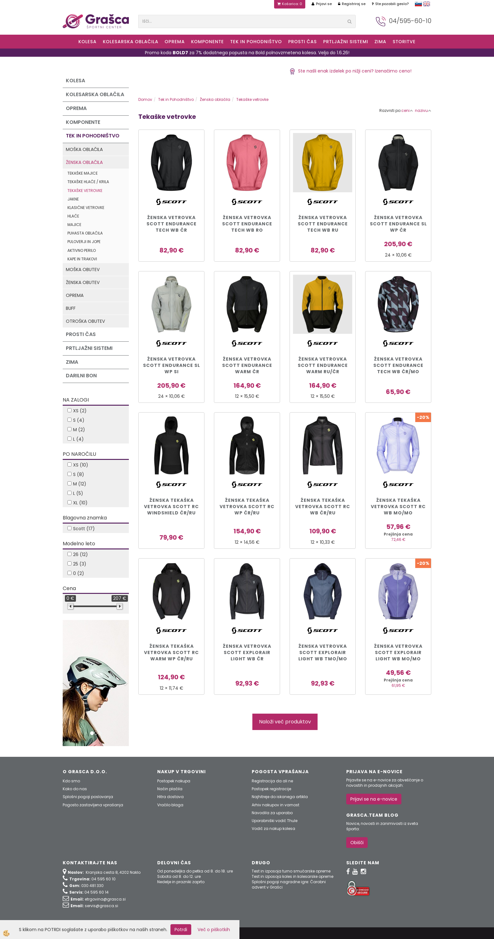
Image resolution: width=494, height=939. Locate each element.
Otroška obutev (85, 321)
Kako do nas (75, 788)
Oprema (175, 41)
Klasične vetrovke (85, 207)
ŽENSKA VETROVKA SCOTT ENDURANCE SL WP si (171, 365)
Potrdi (181, 929)
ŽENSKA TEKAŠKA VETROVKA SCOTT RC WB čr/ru (322, 506)
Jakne (73, 199)
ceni (407, 110)
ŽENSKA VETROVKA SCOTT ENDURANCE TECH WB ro (247, 223)
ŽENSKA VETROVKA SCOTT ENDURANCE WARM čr (247, 365)
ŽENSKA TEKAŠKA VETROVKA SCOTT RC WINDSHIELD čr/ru (171, 506)
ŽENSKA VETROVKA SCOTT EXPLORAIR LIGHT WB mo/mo (398, 652)
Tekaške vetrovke (84, 190)
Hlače (73, 216)
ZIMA (381, 41)
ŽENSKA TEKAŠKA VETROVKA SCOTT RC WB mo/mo (398, 506)
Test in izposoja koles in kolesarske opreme (292, 876)
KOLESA (87, 41)
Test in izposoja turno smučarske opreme (291, 871)
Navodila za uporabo (272, 812)
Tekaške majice (82, 173)
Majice (74, 224)
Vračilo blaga (170, 805)
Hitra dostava (170, 796)
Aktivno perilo (81, 250)
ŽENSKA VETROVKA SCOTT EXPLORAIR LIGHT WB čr (247, 652)
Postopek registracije (271, 788)
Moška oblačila (84, 149)
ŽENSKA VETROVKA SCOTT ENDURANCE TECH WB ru (323, 223)
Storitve (404, 41)
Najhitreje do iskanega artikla (280, 796)
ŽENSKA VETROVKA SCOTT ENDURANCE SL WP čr (398, 223)
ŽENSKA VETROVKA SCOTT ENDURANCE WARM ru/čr (323, 365)
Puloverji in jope (84, 241)
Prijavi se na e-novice (373, 799)
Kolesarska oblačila (130, 41)
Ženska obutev (83, 282)
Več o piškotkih (214, 929)
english (426, 3)
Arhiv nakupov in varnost (275, 805)
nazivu (423, 110)
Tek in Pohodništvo (256, 41)
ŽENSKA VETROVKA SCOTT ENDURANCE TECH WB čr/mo (398, 365)
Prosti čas (302, 41)
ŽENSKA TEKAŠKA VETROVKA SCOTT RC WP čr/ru (247, 506)
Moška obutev (83, 269)
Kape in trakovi (82, 259)
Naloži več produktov (285, 721)
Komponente (207, 41)
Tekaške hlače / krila (88, 181)
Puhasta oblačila (85, 233)
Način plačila (169, 788)
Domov (145, 99)
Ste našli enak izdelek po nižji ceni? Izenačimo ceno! (350, 71)
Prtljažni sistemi (345, 41)
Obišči (357, 842)
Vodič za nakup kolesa (273, 828)
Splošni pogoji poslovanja (88, 796)
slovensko (418, 3)
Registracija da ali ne (272, 781)
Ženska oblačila (84, 162)
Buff (71, 308)
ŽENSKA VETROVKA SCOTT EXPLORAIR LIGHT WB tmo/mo (322, 652)
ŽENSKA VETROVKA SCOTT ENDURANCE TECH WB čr (171, 223)
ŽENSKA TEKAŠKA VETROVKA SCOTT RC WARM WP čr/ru (171, 652)
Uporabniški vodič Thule (274, 820)
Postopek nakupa (173, 781)
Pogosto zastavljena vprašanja (93, 805)
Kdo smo (71, 781)
